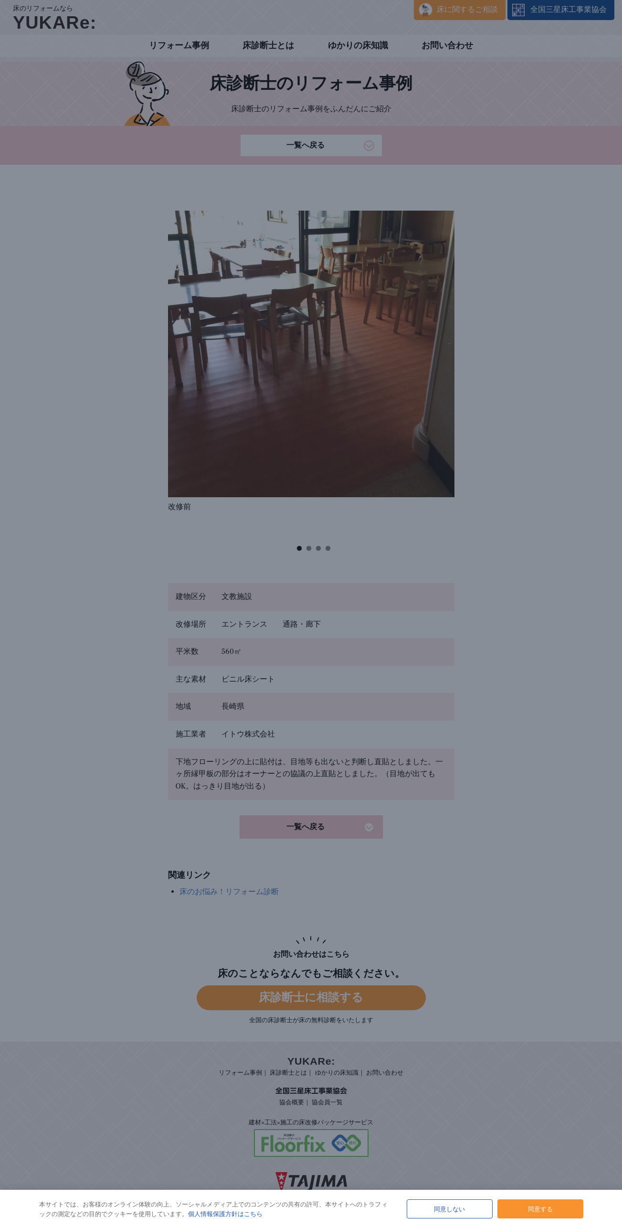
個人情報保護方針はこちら (225, 1213)
